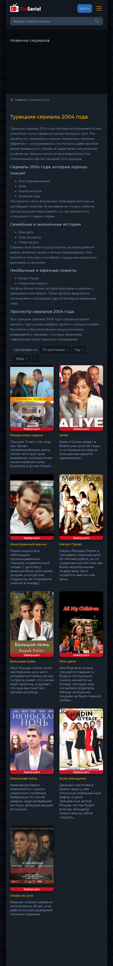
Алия (63, 435)
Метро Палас (70, 544)
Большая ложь (22, 661)
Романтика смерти (26, 435)
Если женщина (72, 778)
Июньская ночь (23, 778)
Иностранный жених (28, 544)
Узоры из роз (21, 895)
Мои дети (67, 661)
